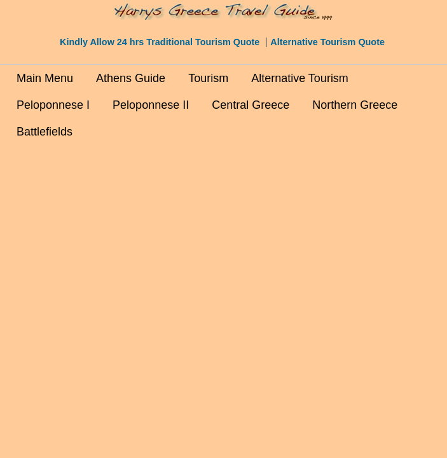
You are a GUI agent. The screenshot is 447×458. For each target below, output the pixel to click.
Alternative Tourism (299, 78)
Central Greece (250, 105)
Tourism (208, 78)
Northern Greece (354, 105)
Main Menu (45, 78)
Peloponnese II (151, 105)
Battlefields (44, 131)
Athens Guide (130, 78)
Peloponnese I (53, 105)
